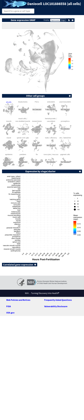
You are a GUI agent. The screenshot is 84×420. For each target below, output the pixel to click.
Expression (55, 20)
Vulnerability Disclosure (55, 306)
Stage (63, 20)
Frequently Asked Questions (58, 300)
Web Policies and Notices (18, 300)
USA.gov (10, 312)
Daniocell (34, 4)
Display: (47, 20)
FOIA (8, 306)
